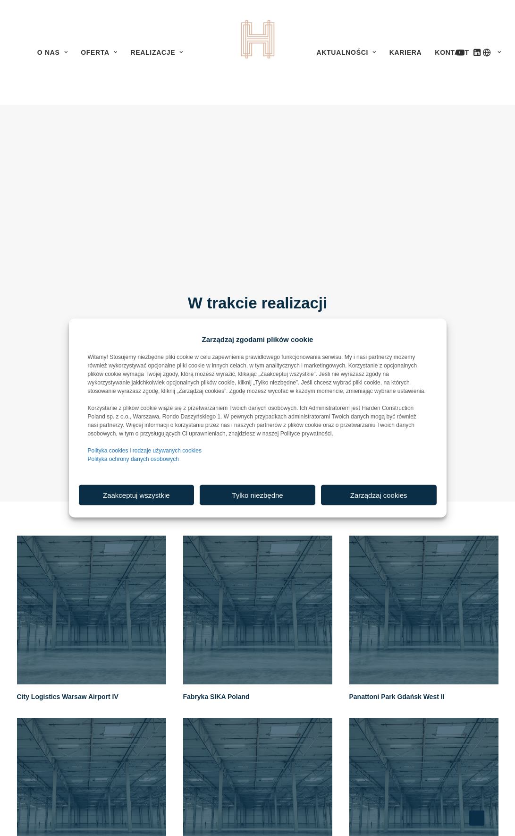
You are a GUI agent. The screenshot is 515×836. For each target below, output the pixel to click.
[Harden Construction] (257, 52)
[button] (197, 52)
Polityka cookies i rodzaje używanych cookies (145, 450)
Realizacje (156, 52)
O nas (52, 52)
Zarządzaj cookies (378, 495)
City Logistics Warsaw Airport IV (67, 633)
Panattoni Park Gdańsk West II (397, 633)
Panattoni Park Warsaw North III (233, 815)
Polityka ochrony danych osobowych (133, 459)
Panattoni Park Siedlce (52, 815)
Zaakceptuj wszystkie (136, 495)
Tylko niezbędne (257, 495)
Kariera (405, 52)
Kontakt (452, 52)
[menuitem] (52, 52)
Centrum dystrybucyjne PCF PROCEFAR (413, 815)
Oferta (99, 52)
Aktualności (346, 52)
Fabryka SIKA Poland (216, 633)
